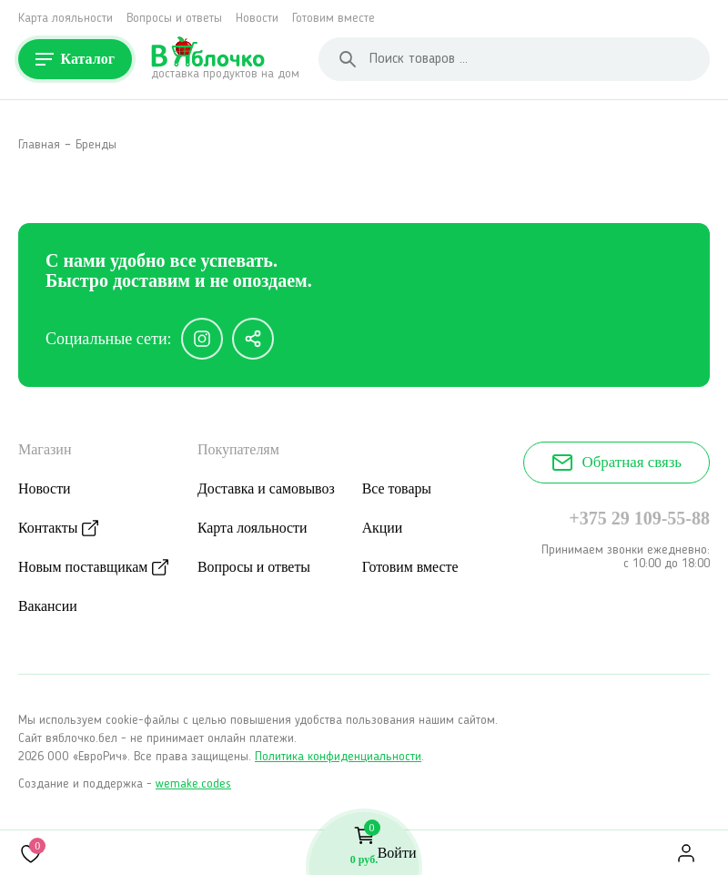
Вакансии (47, 606)
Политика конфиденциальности (338, 756)
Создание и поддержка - (124, 784)
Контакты (48, 527)
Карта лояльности (65, 18)
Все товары (400, 488)
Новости (257, 18)
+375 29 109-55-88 (639, 518)
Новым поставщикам (83, 567)
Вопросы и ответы (174, 18)
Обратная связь (616, 462)
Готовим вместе (333, 18)
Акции (385, 527)
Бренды (96, 144)
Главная (39, 144)
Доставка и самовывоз (268, 488)
